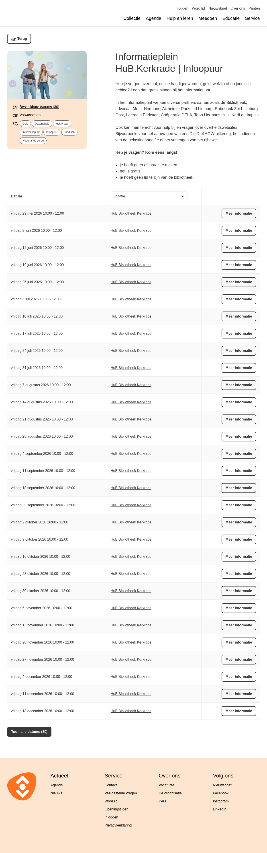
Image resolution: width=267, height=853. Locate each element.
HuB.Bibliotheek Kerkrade (131, 213)
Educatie (231, 18)
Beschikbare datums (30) (39, 107)
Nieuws (56, 793)
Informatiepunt (31, 132)
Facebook (220, 793)
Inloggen (181, 8)
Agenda (153, 18)
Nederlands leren (33, 140)
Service (252, 18)
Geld (25, 123)
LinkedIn (219, 809)
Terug (22, 39)
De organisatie (170, 793)
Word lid (198, 8)
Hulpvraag (62, 123)
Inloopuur (51, 132)
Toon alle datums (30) (29, 732)
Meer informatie (239, 213)
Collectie (132, 18)
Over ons (237, 8)
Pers (162, 801)
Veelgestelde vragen (121, 793)
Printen (254, 8)
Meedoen (207, 18)
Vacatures (167, 785)
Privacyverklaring (118, 825)
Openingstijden (116, 809)
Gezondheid (42, 123)
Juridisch (69, 132)
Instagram (221, 801)
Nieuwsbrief (217, 8)
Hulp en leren (180, 18)
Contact (111, 785)
